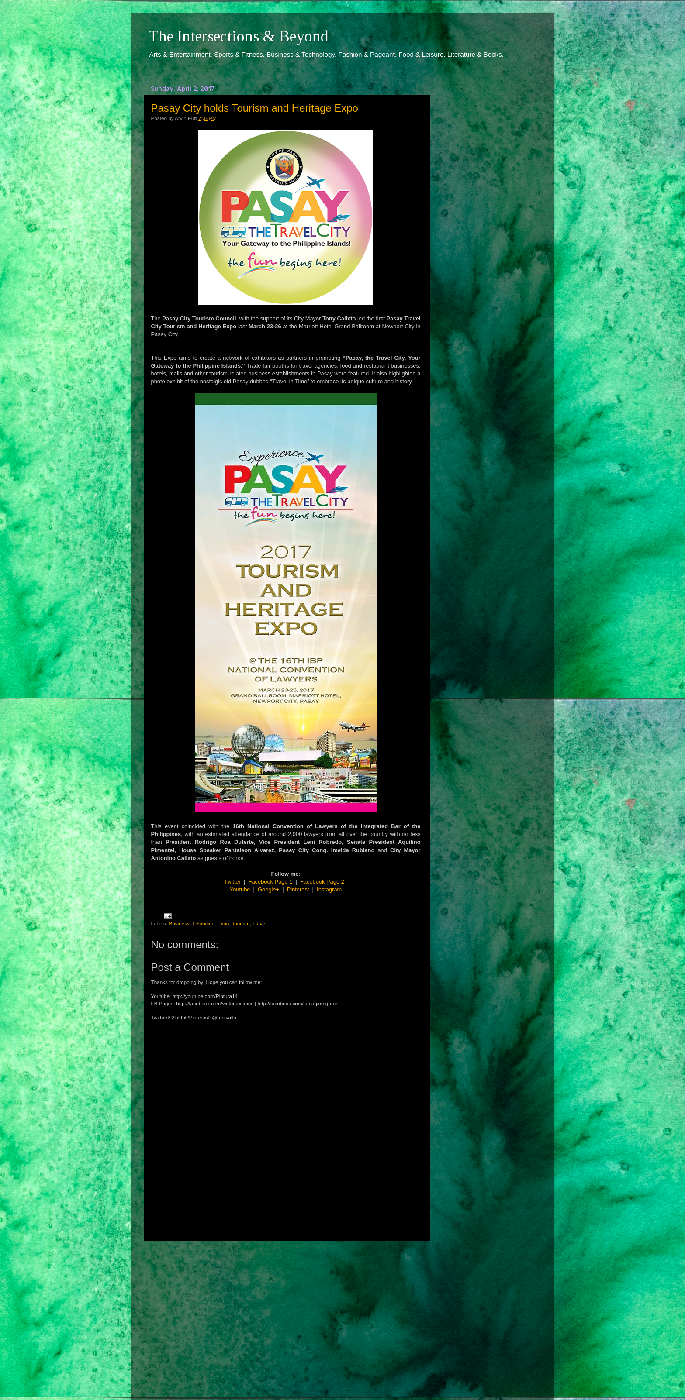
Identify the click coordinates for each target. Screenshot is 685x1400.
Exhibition (203, 923)
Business (179, 923)
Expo (223, 923)
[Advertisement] (285, 1312)
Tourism (241, 923)
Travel (259, 923)
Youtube (240, 889)
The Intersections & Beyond (239, 36)
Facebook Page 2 (322, 881)
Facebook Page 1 (271, 881)
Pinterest (298, 889)
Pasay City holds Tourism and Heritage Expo (254, 108)
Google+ (268, 889)
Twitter (232, 881)
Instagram (329, 889)
